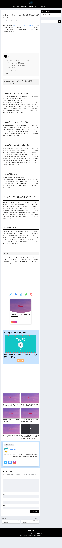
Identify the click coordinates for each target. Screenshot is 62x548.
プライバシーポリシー (29, 533)
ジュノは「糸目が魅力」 (12, 66)
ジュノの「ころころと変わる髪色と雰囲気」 (16, 62)
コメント (5, 477)
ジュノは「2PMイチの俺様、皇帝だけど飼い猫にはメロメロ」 (19, 68)
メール (5, 500)
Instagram (14, 464)
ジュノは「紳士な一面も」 (12, 69)
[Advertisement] (21, 41)
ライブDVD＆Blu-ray (21, 6)
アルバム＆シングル (32, 6)
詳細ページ (20, 360)
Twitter (5, 464)
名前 (4, 494)
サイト (4, 505)
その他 (48, 6)
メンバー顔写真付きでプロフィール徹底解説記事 (24, 24)
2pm (38, 326)
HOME (14, 6)
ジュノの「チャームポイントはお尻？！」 (15, 61)
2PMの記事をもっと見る (9, 266)
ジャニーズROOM (20, 533)
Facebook (9, 464)
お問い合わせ (37, 533)
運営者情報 (43, 533)
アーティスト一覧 (41, 6)
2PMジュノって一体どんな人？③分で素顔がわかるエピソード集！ (19, 59)
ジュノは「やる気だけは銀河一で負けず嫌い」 (16, 64)
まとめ (6, 72)
